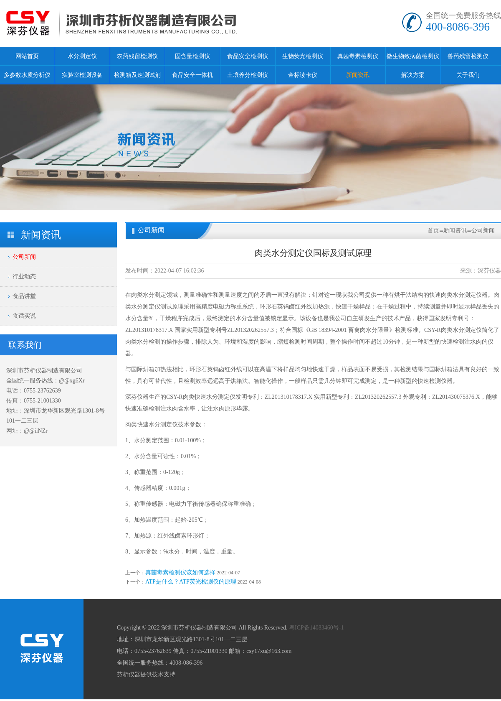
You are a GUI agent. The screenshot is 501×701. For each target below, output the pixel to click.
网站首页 (27, 56)
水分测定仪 (82, 56)
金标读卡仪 (302, 75)
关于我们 (468, 75)
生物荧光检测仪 (302, 56)
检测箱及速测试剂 (137, 75)
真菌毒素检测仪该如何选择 (180, 572)
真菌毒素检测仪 (357, 56)
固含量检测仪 (192, 56)
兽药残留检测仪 (468, 56)
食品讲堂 (24, 296)
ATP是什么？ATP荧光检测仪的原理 (190, 582)
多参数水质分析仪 (27, 75)
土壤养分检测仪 (247, 75)
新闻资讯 (357, 75)
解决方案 (413, 75)
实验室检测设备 (82, 75)
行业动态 (24, 276)
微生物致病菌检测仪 (413, 56)
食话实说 (24, 316)
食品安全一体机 (192, 75)
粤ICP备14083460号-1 (316, 628)
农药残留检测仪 (137, 56)
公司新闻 (24, 257)
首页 (433, 230)
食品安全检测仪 (247, 56)
